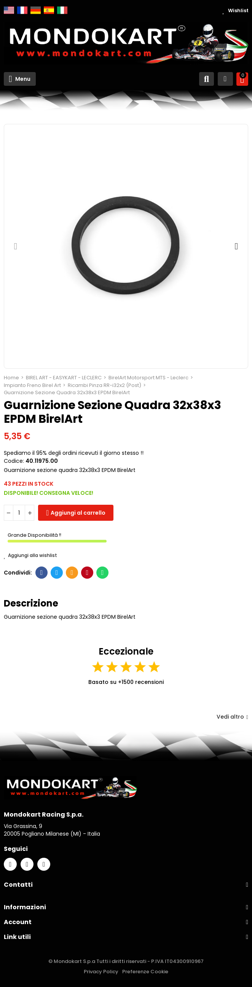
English (9, 10)
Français (22, 10)
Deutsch (35, 10)
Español (49, 10)
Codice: (14, 461)
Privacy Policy (101, 971)
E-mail (72, 573)
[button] (15, 246)
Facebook (41, 573)
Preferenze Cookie (145, 971)
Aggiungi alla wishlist (30, 555)
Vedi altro (232, 717)
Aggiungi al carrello (78, 513)
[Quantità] (19, 513)
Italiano (62, 10)
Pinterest (87, 573)
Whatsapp (102, 573)
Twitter (57, 573)
